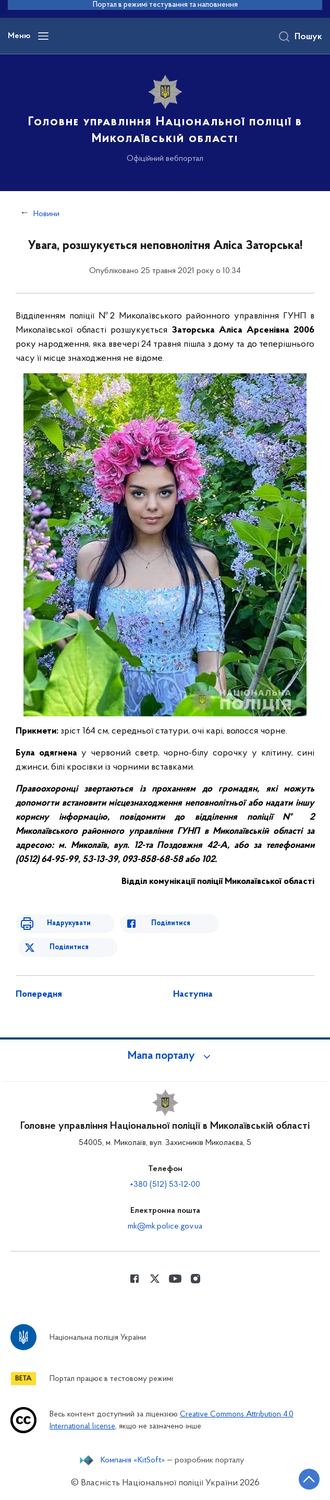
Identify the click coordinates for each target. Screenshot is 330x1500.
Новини (46, 214)
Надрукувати (69, 923)
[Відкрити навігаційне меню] (43, 36)
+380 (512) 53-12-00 (165, 1184)
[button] (165, 1056)
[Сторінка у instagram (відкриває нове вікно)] (195, 1278)
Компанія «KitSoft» (133, 1460)
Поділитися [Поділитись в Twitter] (69, 947)
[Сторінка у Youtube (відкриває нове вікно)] (175, 1278)
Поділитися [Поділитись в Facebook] (170, 923)
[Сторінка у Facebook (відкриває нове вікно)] (134, 1278)
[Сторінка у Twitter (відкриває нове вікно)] (155, 1278)
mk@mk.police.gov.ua (165, 1226)
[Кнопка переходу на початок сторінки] (309, 1479)
